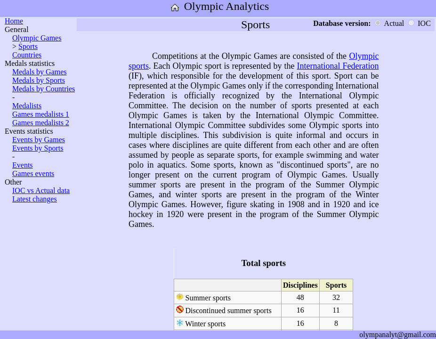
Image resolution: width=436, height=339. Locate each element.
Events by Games (38, 140)
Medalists (26, 106)
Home (14, 21)
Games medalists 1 (40, 114)
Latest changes (34, 199)
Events (22, 165)
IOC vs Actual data (41, 190)
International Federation (338, 66)
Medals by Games (39, 72)
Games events (33, 174)
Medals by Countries (43, 89)
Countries (26, 55)
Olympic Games (36, 38)
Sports (28, 46)
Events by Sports (37, 148)
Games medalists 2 (40, 123)
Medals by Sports (38, 80)
